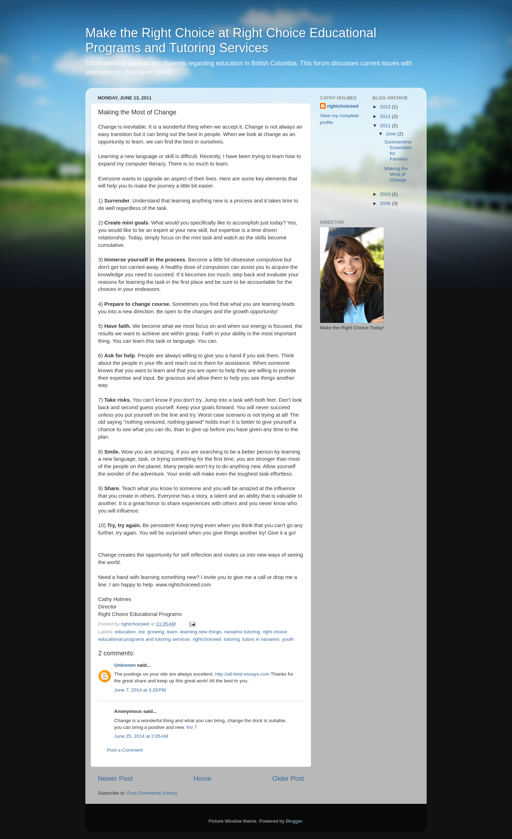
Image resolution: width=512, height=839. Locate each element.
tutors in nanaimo (260, 639)
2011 (386, 125)
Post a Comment (125, 750)
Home (202, 778)
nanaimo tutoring (242, 631)
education (125, 631)
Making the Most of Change (396, 174)
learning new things (201, 631)
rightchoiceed (207, 639)
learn (172, 631)
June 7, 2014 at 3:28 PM (140, 690)
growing (155, 631)
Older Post (288, 778)
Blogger (294, 821)
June (392, 133)
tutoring (232, 639)
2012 (386, 116)
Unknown (125, 665)
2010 (386, 194)
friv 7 (191, 727)
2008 (386, 203)
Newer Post (115, 778)
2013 (386, 106)
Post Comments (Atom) (152, 793)
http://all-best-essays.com (242, 674)
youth (288, 639)
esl (141, 631)
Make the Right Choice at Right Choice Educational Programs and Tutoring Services (230, 40)
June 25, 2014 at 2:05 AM (141, 736)
